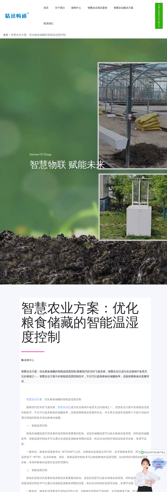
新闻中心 (72, 8)
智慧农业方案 (34, 385)
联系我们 (136, 8)
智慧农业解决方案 (116, 8)
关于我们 (57, 8)
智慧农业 (63, 393)
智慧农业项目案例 (91, 8)
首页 (45, 8)
